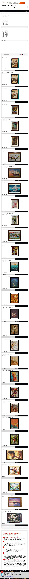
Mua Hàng (17, 70)
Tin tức (6, 5)
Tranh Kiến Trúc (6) (5, 32)
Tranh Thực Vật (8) (5, 21)
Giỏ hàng (9, 5)
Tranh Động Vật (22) (5, 33)
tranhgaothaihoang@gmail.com (8, 576)
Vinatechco (25, 578)
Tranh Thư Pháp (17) (5, 35)
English (12, 5)
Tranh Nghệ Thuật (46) (6, 31)
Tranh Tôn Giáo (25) (5, 30)
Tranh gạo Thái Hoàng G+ (17, 578)
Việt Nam (15, 5)
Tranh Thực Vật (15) (5, 34)
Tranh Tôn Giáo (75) (5, 16)
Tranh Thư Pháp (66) (5, 22)
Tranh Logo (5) (5, 36)
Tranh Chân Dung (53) (6, 15)
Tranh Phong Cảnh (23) (6, 24)
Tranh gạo (3, 5)
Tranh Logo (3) (5, 23)
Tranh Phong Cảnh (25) (6, 37)
